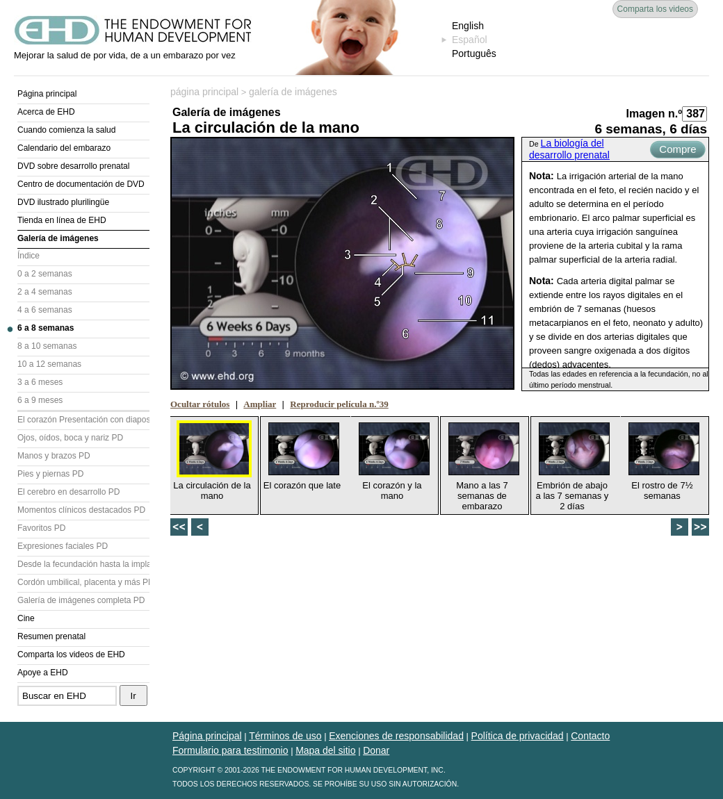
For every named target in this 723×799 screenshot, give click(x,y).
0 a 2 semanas (44, 274)
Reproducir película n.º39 (339, 404)
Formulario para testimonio (230, 750)
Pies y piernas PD (50, 474)
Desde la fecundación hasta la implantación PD (83, 564)
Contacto (590, 735)
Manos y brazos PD (53, 456)
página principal (204, 91)
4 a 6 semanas (44, 310)
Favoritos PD (41, 528)
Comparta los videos (655, 9)
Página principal (46, 94)
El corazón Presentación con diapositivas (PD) (83, 420)
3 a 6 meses (40, 382)
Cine (26, 618)
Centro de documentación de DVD (81, 184)
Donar (376, 750)
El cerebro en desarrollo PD (68, 492)
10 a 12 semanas (49, 364)
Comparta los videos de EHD (71, 654)
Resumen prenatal (51, 636)
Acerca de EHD (46, 112)
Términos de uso (285, 735)
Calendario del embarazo (64, 148)
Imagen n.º (654, 114)
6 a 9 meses (40, 400)
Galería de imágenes (58, 238)
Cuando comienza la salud (66, 130)
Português (474, 53)
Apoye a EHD (42, 672)
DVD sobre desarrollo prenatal (73, 166)
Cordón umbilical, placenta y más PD (83, 582)
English (468, 25)
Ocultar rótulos (199, 404)
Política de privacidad (517, 735)
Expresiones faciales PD (62, 546)
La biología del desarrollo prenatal (569, 149)
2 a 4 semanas (44, 292)
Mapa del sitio (325, 750)
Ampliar (259, 404)
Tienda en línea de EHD (61, 220)
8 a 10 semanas (46, 346)
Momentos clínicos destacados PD (81, 510)
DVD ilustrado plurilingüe (63, 202)
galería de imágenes (293, 91)
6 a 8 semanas (45, 328)
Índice (28, 256)
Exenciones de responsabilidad (396, 735)
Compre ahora (677, 150)
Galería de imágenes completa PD (81, 600)
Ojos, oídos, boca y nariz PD (70, 438)
